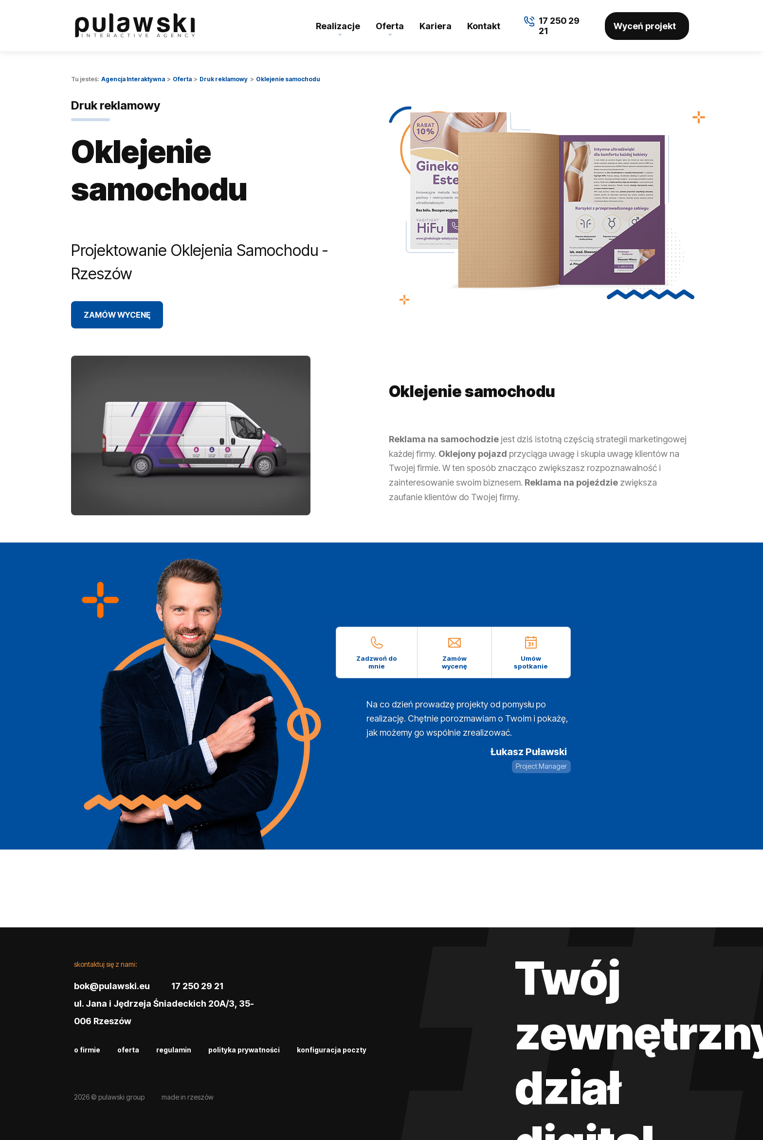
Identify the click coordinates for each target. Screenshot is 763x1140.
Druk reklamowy (224, 79)
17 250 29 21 (197, 986)
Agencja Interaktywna (133, 79)
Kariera (435, 26)
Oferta (390, 26)
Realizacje (338, 26)
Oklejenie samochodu (288, 79)
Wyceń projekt (645, 26)
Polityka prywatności (244, 1050)
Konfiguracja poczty (331, 1050)
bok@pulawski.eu (112, 986)
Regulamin (173, 1050)
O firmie (87, 1050)
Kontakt (483, 26)
